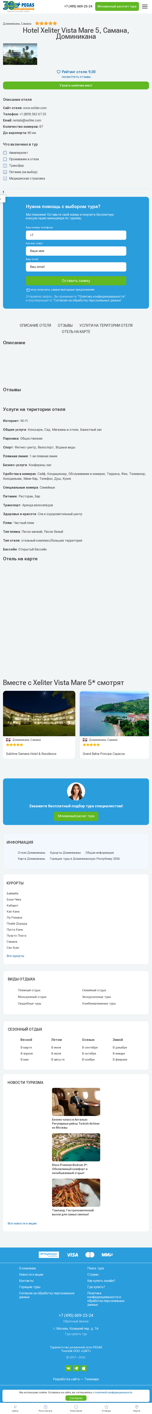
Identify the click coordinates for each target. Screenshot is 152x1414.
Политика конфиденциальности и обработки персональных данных (105, 1299)
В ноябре (88, 1059)
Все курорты (15, 956)
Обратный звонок (76, 1321)
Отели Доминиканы (31, 853)
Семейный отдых (94, 990)
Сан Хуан (13, 947)
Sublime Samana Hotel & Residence (31, 754)
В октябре (89, 1053)
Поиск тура (95, 1268)
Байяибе (12, 893)
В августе (58, 1059)
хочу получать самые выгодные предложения (60, 289)
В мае (24, 1059)
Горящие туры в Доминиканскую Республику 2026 (85, 859)
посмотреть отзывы (76, 77)
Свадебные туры (29, 1003)
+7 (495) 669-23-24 (78, 6)
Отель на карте (76, 332)
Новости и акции (31, 1274)
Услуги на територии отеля (106, 325)
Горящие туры (29, 1287)
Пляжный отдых (29, 990)
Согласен (76, 1398)
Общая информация (100, 853)
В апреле (26, 1053)
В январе (119, 1053)
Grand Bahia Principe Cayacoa (104, 754)
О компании (27, 1268)
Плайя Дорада (17, 923)
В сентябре (90, 1047)
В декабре (120, 1047)
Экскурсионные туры (96, 997)
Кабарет (12, 905)
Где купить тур (76, 1334)
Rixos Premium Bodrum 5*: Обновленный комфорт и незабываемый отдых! (70, 1169)
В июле (56, 1053)
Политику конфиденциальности (101, 296)
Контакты (26, 1281)
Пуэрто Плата (16, 935)
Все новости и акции (22, 1223)
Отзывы (65, 325)
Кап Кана (13, 911)
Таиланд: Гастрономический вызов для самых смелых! (73, 1212)
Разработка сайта (66, 1379)
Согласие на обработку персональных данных (87, 300)
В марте (26, 1047)
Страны (93, 1274)
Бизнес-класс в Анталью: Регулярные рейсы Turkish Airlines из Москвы (76, 1123)
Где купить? (96, 1287)
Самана (12, 941)
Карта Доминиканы (31, 859)
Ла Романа (14, 917)
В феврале (120, 1059)
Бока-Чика (14, 899)
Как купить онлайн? (101, 1281)
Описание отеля (35, 325)
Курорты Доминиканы (65, 853)
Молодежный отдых (32, 997)
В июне (56, 1047)
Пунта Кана (15, 929)
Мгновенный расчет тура (76, 816)
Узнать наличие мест (76, 85)
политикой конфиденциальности (113, 1392)
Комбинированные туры (99, 1003)
